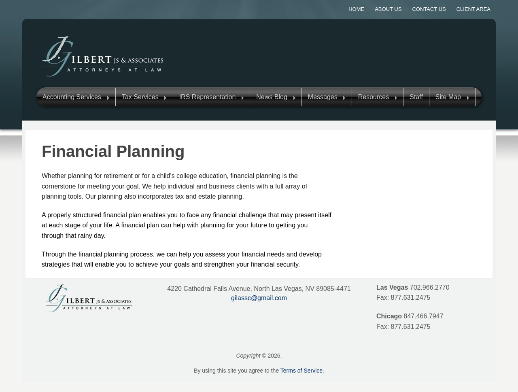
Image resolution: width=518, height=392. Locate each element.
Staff (416, 96)
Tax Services (140, 96)
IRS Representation (207, 96)
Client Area (473, 9)
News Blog (271, 96)
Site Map (448, 96)
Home (356, 9)
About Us (388, 9)
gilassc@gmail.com (259, 298)
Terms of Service (301, 370)
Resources (373, 96)
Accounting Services (71, 96)
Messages (323, 96)
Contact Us (429, 9)
